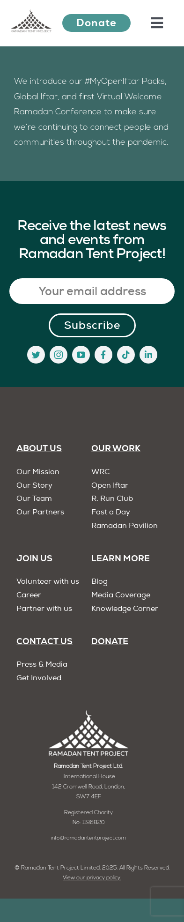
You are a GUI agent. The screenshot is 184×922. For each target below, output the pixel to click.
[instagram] (58, 355)
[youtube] (81, 355)
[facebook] (103, 355)
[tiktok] (126, 355)
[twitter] (36, 355)
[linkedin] (148, 355)
